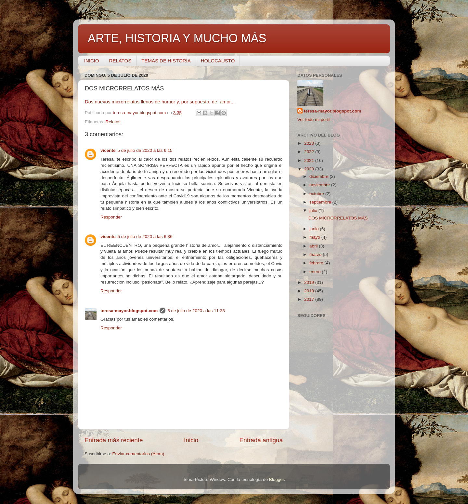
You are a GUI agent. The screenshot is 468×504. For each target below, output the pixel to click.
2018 (309, 290)
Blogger (276, 479)
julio (313, 210)
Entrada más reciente (113, 440)
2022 (309, 151)
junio (314, 228)
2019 (309, 282)
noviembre (320, 184)
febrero (317, 262)
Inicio (191, 440)
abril (314, 246)
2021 (309, 160)
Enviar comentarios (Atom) (138, 453)
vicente (108, 150)
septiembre (320, 202)
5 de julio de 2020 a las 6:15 (145, 150)
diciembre (319, 176)
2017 (309, 299)
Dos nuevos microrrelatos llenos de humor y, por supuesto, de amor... (160, 101)
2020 (309, 168)
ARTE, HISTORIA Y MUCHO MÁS (177, 38)
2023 (309, 143)
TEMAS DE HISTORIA (165, 60)
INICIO (91, 60)
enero (315, 271)
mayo (315, 237)
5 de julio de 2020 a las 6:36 (145, 236)
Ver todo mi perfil (313, 119)
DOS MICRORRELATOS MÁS (338, 218)
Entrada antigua (261, 440)
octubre (317, 193)
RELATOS (120, 60)
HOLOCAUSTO (218, 60)
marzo (316, 254)
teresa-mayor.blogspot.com (129, 310)
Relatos (113, 121)
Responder (111, 217)
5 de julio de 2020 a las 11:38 (196, 310)
